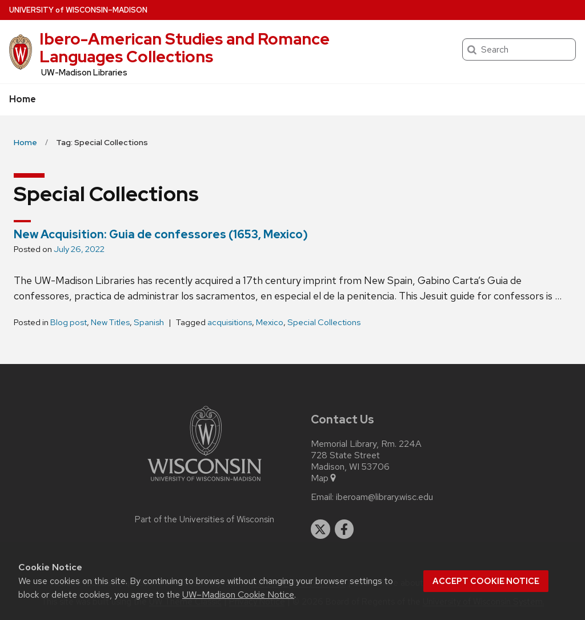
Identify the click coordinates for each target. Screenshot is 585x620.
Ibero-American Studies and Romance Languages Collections (184, 47)
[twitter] (320, 529)
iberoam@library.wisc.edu (384, 497)
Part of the (204, 519)
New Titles (110, 322)
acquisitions (229, 322)
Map (324, 478)
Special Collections (323, 322)
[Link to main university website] (204, 483)
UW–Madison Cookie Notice (238, 595)
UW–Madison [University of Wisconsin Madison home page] (78, 10)
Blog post (68, 322)
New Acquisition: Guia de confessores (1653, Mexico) (161, 234)
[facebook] (344, 529)
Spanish (149, 322)
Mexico (269, 322)
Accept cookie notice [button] (485, 581)
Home (22, 99)
